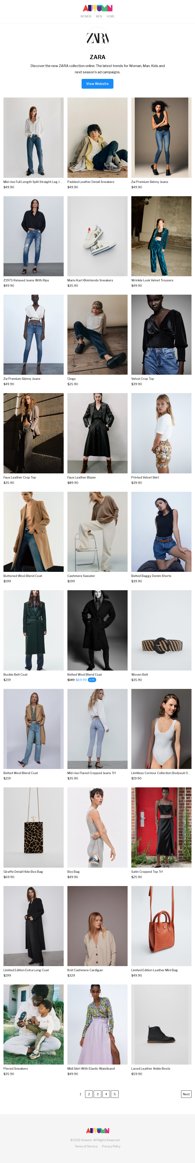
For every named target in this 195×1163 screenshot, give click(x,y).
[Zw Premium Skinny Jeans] (149, 187)
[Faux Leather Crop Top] (19, 483)
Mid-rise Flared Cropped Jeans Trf (91, 773)
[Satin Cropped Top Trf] (147, 877)
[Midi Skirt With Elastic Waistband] (91, 1074)
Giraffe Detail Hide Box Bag (23, 871)
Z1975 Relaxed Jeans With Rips (26, 280)
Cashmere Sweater (81, 576)
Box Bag (73, 871)
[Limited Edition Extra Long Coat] (26, 975)
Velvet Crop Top (142, 379)
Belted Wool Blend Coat (84, 674)
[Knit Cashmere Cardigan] (85, 975)
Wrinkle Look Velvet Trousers (152, 280)
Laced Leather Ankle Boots (150, 1068)
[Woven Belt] (139, 680)
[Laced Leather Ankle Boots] (150, 1074)
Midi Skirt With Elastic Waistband (91, 1068)
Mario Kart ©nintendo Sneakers (90, 280)
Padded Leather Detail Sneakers (90, 182)
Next (186, 1094)
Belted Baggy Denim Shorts (151, 576)
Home (111, 16)
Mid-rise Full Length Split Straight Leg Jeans (35, 182)
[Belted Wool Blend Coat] (84, 680)
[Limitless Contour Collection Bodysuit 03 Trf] (161, 778)
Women (85, 16)
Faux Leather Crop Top (19, 477)
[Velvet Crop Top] (142, 384)
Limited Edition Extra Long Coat (26, 970)
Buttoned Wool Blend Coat (22, 576)
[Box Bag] (73, 877)
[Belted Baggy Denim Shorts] (151, 581)
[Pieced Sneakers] (15, 1074)
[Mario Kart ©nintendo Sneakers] (90, 286)
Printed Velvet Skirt (145, 477)
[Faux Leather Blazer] (81, 483)
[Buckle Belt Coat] (15, 680)
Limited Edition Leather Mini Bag (154, 970)
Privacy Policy (111, 1146)
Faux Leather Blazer (81, 477)
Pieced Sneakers (15, 1068)
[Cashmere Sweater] (81, 581)
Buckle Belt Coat (15, 674)
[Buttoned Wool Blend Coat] (22, 581)
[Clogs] (72, 384)
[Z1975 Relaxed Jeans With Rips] (26, 286)
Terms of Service (86, 1146)
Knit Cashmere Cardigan (85, 970)
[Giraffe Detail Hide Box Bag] (23, 877)
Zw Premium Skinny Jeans (149, 182)
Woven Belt (139, 674)
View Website (97, 84)
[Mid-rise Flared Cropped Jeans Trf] (91, 778)
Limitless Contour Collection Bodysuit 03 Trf (162, 773)
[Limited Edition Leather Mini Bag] (154, 975)
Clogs (71, 379)
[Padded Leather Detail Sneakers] (90, 187)
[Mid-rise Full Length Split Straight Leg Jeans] (33, 187)
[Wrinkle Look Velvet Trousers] (152, 286)
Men (99, 16)
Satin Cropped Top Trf (147, 871)
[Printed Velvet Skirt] (145, 483)
